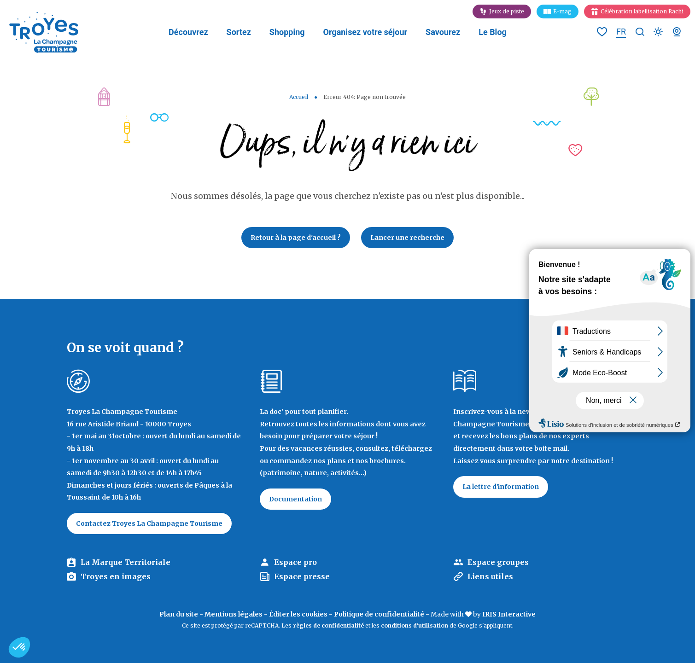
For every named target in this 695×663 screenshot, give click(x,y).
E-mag (562, 11)
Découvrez (188, 32)
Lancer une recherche (407, 237)
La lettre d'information (500, 487)
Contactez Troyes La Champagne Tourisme (149, 523)
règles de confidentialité (328, 625)
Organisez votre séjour (365, 32)
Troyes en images (116, 576)
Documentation (295, 499)
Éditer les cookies (298, 614)
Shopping (287, 32)
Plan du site (178, 614)
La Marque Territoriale (125, 562)
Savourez (443, 32)
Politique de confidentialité (379, 614)
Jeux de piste (506, 11)
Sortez (239, 32)
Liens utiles (490, 576)
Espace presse (302, 576)
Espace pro (295, 562)
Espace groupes (498, 562)
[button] (19, 647)
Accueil (298, 96)
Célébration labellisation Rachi (642, 11)
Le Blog (493, 32)
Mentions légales (233, 614)
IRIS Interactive (509, 614)
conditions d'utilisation (414, 625)
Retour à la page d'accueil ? (296, 237)
